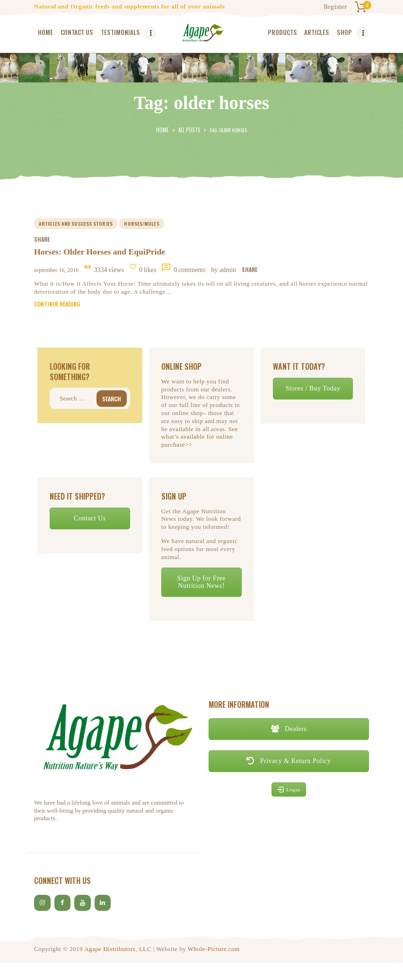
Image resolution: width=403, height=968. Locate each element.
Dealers (289, 731)
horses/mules (142, 224)
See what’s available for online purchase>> (199, 439)
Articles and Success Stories (76, 224)
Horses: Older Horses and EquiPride (101, 253)
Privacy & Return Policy (288, 763)
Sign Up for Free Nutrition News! (201, 584)
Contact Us (90, 521)
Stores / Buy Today (312, 391)
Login (289, 792)
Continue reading (57, 306)
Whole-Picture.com (214, 954)
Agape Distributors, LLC (117, 954)
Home (163, 130)
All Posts (188, 130)
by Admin (224, 271)
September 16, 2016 (56, 271)
